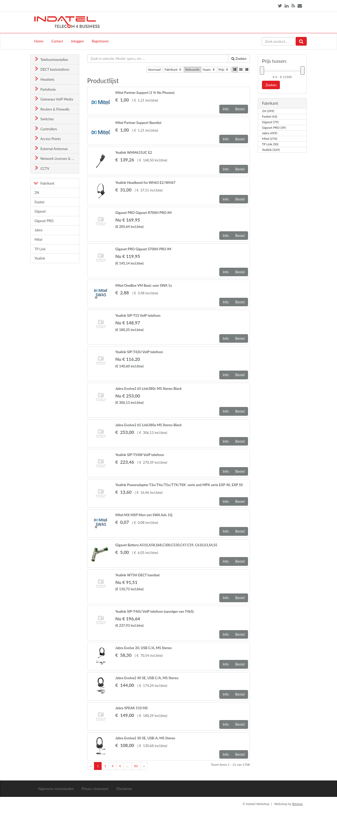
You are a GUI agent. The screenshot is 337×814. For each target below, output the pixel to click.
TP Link (40, 249)
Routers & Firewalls (52, 108)
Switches (44, 118)
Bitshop (297, 804)
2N (36, 192)
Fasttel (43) (269, 116)
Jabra (38, 230)
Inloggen (77, 41)
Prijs (224, 70)
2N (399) (268, 111)
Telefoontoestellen (51, 59)
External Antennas (51, 148)
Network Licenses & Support (56, 158)
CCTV (41, 168)
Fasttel (39, 202)
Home (38, 41)
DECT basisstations (51, 68)
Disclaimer (124, 789)
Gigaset (40, 211)
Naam (208, 70)
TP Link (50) (270, 144)
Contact (57, 41)
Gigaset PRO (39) (274, 128)
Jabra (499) (269, 133)
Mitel (38, 239)
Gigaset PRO (44, 221)
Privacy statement (95, 789)
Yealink (39, 258)
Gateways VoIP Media (53, 98)
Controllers (45, 128)
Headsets (44, 79)
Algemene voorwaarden (56, 789)
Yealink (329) (271, 150)
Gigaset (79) (270, 122)
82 (136, 766)
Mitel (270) (269, 139)
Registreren (100, 41)
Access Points (47, 138)
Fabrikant (173, 70)
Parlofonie (45, 89)
